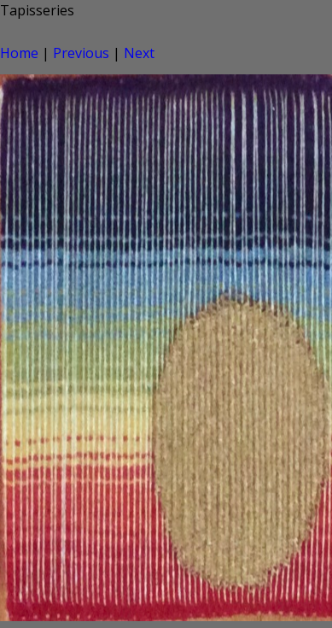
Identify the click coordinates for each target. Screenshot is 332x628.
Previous (81, 53)
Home (19, 53)
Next (139, 53)
